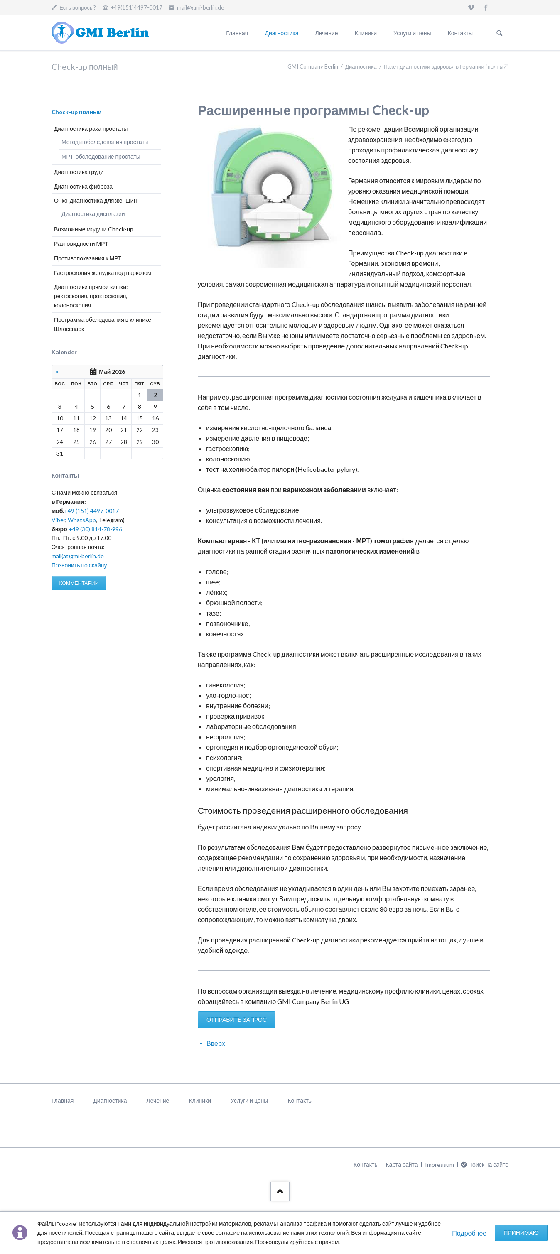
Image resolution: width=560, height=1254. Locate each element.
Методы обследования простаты (105, 141)
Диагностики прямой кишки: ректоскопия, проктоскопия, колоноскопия (91, 296)
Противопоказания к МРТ (87, 258)
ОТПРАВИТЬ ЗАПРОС (236, 1019)
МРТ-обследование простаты (100, 156)
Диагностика (281, 33)
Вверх (215, 1043)
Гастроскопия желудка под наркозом (103, 272)
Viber (58, 519)
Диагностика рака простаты (91, 128)
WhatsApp (82, 519)
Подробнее (469, 1233)
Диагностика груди (78, 171)
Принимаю (521, 1232)
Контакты (460, 33)
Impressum (439, 1164)
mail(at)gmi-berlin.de (78, 556)
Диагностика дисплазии (93, 213)
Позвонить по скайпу (79, 565)
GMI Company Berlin (312, 66)
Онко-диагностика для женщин (95, 200)
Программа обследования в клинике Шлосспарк (102, 324)
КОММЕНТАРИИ (78, 583)
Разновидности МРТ (81, 243)
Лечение (326, 33)
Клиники (366, 33)
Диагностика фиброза (83, 186)
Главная (237, 33)
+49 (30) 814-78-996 (95, 529)
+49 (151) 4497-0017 (91, 510)
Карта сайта (402, 1164)
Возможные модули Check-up (93, 229)
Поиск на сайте (499, 33)
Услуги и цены (412, 33)
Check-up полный (77, 111)
